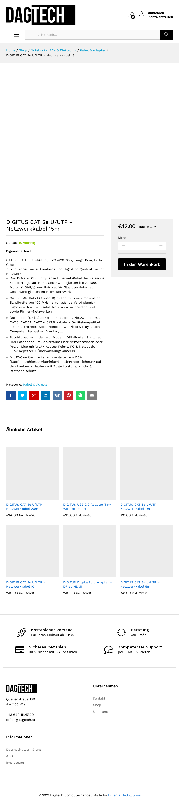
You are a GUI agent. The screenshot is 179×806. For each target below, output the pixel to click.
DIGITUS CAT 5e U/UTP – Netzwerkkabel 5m (140, 584)
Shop (97, 705)
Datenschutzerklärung (23, 749)
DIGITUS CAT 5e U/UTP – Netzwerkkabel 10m (25, 584)
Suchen (166, 35)
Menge (123, 237)
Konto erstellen (160, 17)
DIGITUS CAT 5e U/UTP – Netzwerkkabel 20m (25, 507)
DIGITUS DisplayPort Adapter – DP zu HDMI (87, 584)
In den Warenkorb (142, 264)
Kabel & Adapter (36, 384)
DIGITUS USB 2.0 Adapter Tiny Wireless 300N (87, 507)
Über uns (100, 711)
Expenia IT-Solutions (124, 795)
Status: (12, 243)
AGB (9, 756)
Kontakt (99, 698)
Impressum (15, 762)
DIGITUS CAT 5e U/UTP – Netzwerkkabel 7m (140, 507)
